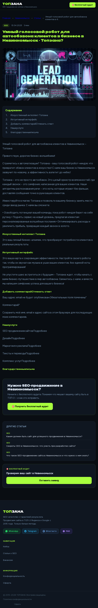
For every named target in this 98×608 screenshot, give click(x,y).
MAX (66, 531)
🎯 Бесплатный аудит (82, 5)
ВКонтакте (50, 531)
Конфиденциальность (14, 576)
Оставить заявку (49, 480)
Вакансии (8, 560)
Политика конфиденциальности (17, 599)
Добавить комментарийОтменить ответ (32, 123)
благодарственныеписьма (25, 132)
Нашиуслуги (17, 128)
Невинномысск (22, 18)
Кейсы (6, 546)
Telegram (30, 531)
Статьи (37, 18)
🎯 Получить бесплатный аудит (30, 406)
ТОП (12, 4)
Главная (6, 18)
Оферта (7, 583)
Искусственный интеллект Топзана (29, 115)
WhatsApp (11, 531)
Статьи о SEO (10, 553)
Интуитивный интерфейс (24, 119)
